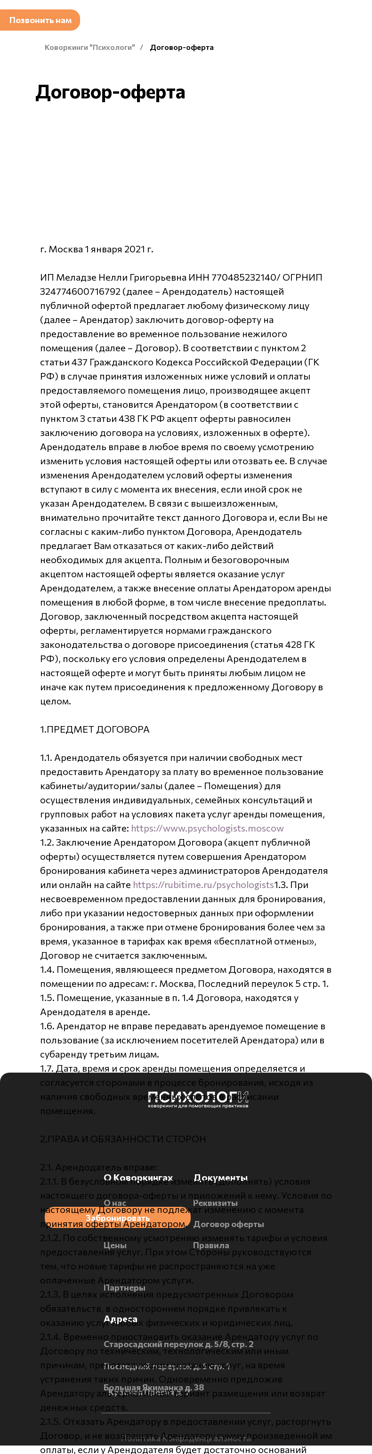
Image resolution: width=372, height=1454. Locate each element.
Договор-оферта (182, 46)
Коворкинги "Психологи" (90, 46)
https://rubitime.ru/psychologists (203, 884)
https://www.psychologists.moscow (207, 827)
